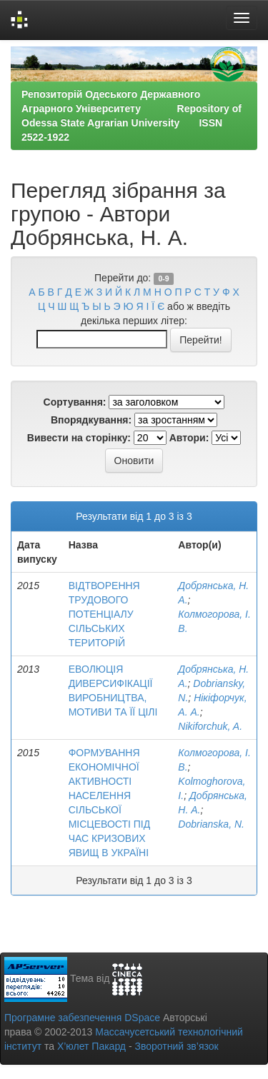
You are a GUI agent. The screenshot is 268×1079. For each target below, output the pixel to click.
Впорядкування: (91, 420)
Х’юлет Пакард (91, 1046)
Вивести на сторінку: (79, 437)
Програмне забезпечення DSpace (82, 1017)
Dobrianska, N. (211, 824)
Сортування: (75, 402)
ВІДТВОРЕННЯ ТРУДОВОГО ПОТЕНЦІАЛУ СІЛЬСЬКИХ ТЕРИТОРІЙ (104, 614)
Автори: (189, 437)
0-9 (163, 278)
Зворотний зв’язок (176, 1046)
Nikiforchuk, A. (210, 726)
